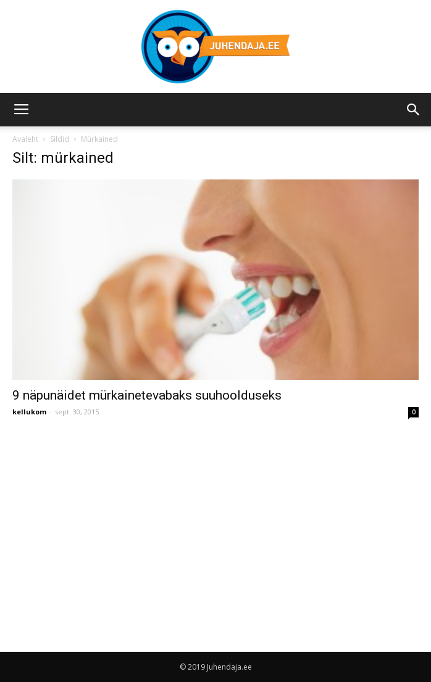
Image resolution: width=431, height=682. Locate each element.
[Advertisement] (116, 523)
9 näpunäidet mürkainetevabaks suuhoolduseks (147, 395)
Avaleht (25, 139)
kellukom (29, 411)
